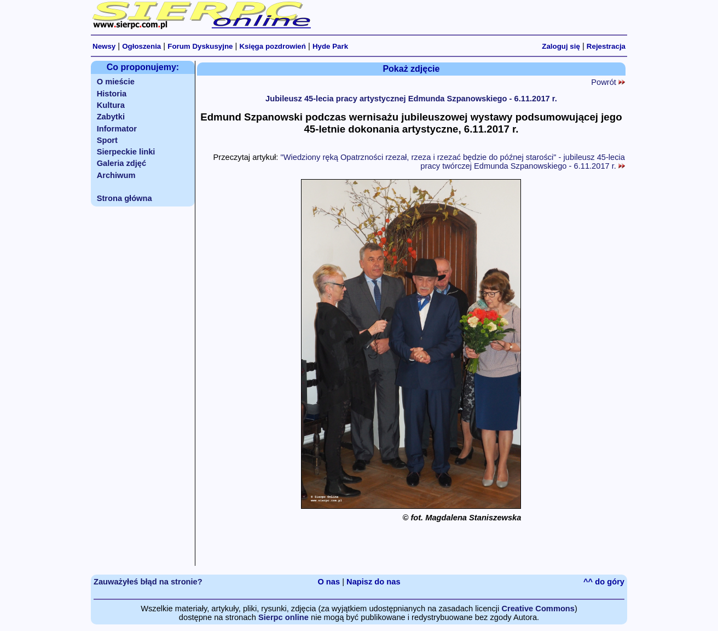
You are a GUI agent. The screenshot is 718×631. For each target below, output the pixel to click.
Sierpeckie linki (126, 151)
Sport (107, 140)
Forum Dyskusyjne (200, 46)
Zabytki (111, 116)
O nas (328, 581)
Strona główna (124, 198)
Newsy (103, 46)
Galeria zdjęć (121, 163)
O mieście (116, 81)
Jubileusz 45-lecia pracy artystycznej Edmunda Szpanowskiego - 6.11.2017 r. (411, 98)
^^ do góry (603, 581)
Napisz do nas (373, 581)
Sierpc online (283, 617)
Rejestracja (606, 46)
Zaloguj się (561, 46)
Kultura (111, 105)
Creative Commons (538, 608)
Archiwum (116, 175)
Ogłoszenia (141, 46)
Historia (112, 93)
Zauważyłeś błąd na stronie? (148, 581)
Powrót (608, 82)
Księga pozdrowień (272, 46)
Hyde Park (330, 46)
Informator (117, 128)
